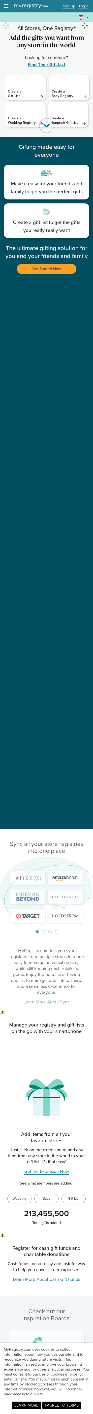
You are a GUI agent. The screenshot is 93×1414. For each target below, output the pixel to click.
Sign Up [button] (69, 6)
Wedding (19, 1198)
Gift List (73, 1198)
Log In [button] (84, 6)
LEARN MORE (26, 1405)
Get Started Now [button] (46, 269)
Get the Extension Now (46, 1172)
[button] (84, 17)
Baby (46, 1198)
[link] (25, 87)
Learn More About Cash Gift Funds (46, 1280)
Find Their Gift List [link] (46, 64)
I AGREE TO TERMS (62, 1405)
